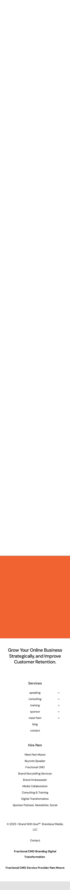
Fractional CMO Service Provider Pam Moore (35, 868)
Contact (35, 840)
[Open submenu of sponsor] (58, 712)
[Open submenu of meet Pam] (58, 718)
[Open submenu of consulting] (58, 699)
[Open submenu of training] (58, 705)
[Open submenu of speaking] (58, 693)
